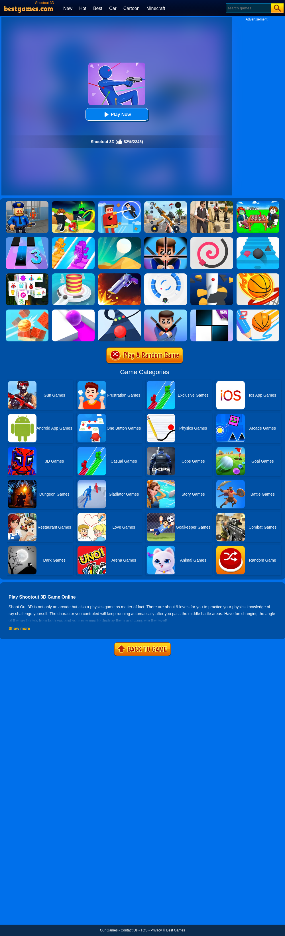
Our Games (109, 930)
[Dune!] (119, 239)
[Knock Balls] (27, 312)
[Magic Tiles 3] (27, 239)
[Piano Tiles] (211, 312)
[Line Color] (211, 239)
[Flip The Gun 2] (119, 275)
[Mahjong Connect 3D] (27, 275)
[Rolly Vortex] (165, 275)
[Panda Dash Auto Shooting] (165, 203)
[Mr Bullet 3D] (165, 312)
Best (97, 8)
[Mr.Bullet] (165, 239)
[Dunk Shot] (258, 275)
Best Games (175, 930)
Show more (19, 628)
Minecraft (155, 8)
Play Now (117, 114)
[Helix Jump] (211, 275)
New (67, 8)
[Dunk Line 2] (258, 312)
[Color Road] (119, 312)
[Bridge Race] (73, 239)
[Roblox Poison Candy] (258, 203)
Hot (82, 8)
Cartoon (131, 8)
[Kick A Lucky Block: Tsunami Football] (73, 203)
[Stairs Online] (258, 239)
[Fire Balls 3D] (73, 275)
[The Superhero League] (119, 203)
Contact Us (129, 930)
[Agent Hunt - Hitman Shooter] (211, 203)
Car (113, 8)
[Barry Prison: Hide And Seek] (27, 203)
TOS (144, 930)
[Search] (248, 8)
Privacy (156, 930)
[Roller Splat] (73, 312)
